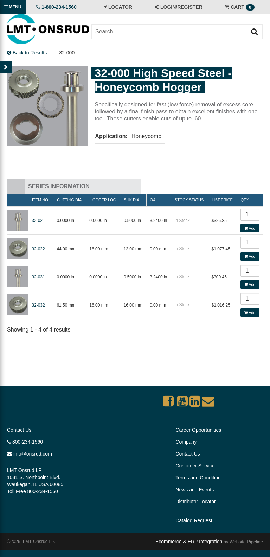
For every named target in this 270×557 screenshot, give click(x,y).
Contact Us (19, 430)
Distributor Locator (195, 501)
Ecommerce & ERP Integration (188, 541)
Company (186, 442)
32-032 (38, 305)
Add (250, 228)
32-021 (38, 220)
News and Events (194, 489)
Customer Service (194, 465)
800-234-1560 (25, 442)
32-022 (38, 249)
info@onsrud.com (29, 454)
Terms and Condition (197, 477)
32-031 (38, 277)
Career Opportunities (198, 430)
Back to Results (27, 52)
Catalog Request (193, 520)
